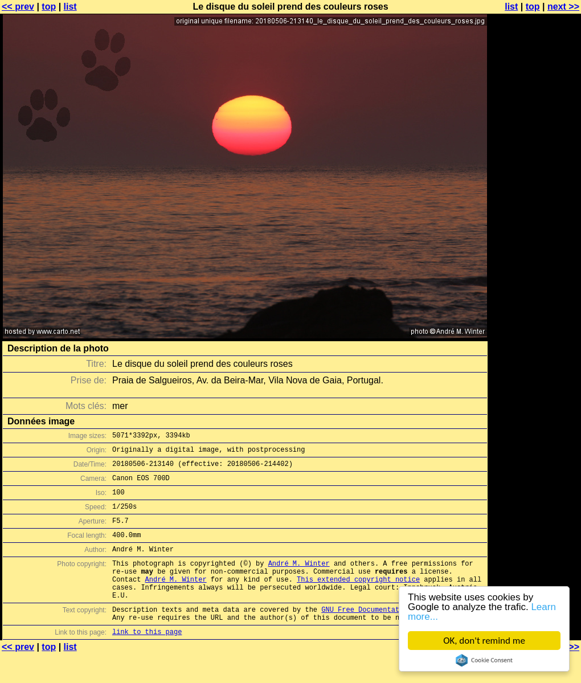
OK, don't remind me (485, 641)
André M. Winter (299, 580)
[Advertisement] (534, 282)
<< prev (18, 6)
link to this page (147, 660)
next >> (563, 6)
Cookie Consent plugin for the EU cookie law (484, 660)
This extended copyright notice (358, 599)
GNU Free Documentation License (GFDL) (397, 635)
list (70, 6)
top (49, 6)
